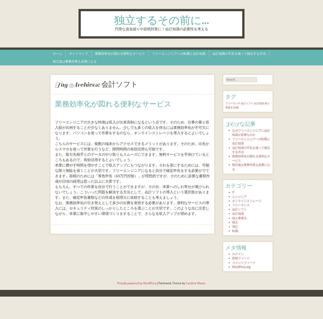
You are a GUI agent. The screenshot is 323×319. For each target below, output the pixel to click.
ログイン (238, 254)
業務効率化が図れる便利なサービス (120, 54)
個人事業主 (239, 218)
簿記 (235, 226)
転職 (235, 231)
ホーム (57, 54)
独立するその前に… (161, 21)
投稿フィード (241, 258)
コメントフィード (243, 262)
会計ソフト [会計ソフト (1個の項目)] (247, 103)
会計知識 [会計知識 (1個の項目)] (259, 103)
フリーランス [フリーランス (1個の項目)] (232, 103)
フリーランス (241, 205)
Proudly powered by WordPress (137, 283)
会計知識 (238, 213)
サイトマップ (78, 54)
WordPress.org (241, 267)
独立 (235, 222)
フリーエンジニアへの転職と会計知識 (178, 54)
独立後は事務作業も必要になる (75, 61)
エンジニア (239, 196)
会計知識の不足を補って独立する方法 (239, 54)
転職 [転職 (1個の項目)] (236, 107)
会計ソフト (239, 209)
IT (233, 192)
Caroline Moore (195, 283)
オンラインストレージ (246, 201)
